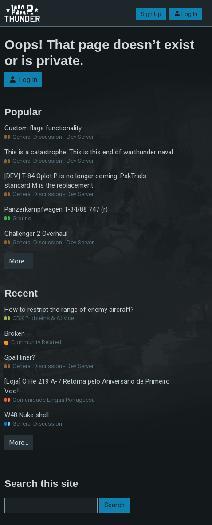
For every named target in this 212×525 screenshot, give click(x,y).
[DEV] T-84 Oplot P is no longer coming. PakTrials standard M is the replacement (75, 180)
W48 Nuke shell (26, 415)
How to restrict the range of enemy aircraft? (69, 309)
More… (18, 261)
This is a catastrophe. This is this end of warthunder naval (88, 152)
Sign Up (151, 14)
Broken (14, 333)
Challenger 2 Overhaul (35, 234)
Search (114, 505)
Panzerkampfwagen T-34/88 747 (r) (56, 209)
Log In (185, 14)
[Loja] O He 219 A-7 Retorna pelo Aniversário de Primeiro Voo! (87, 386)
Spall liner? (19, 357)
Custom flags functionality (43, 128)
